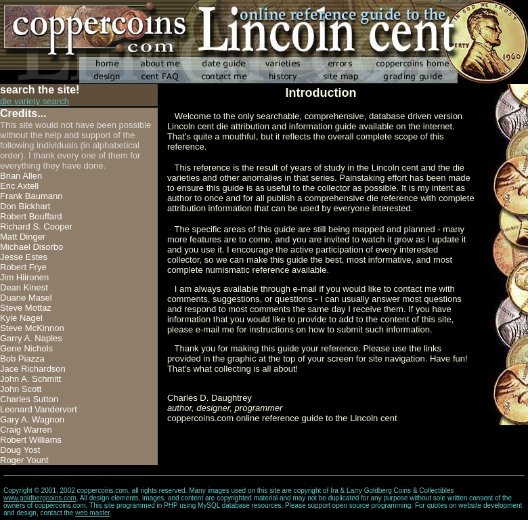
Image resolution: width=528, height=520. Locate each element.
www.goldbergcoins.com (39, 498)
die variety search (34, 101)
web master (92, 513)
